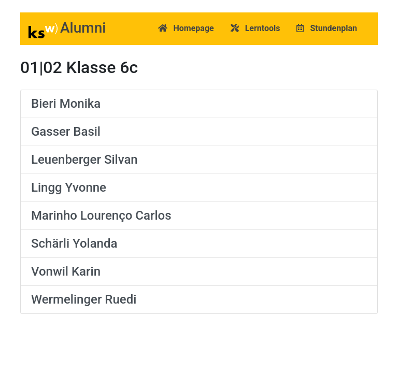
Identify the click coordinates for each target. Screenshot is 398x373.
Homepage (186, 28)
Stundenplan (326, 28)
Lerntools (255, 28)
